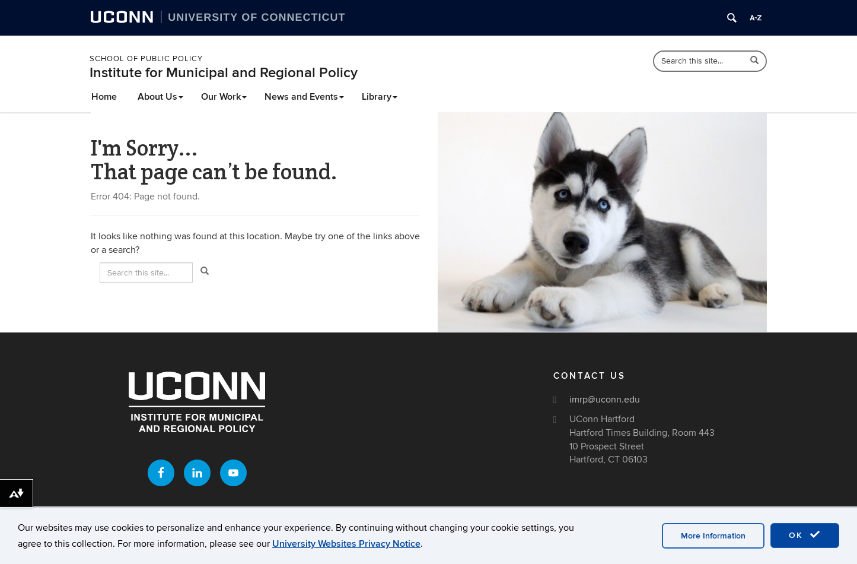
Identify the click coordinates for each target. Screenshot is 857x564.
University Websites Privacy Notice (346, 544)
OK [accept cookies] (805, 535)
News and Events (304, 97)
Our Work (224, 97)
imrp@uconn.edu (604, 399)
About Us (160, 97)
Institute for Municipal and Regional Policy (224, 72)
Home (104, 97)
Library (379, 97)
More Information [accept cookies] (713, 536)
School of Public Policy (146, 59)
